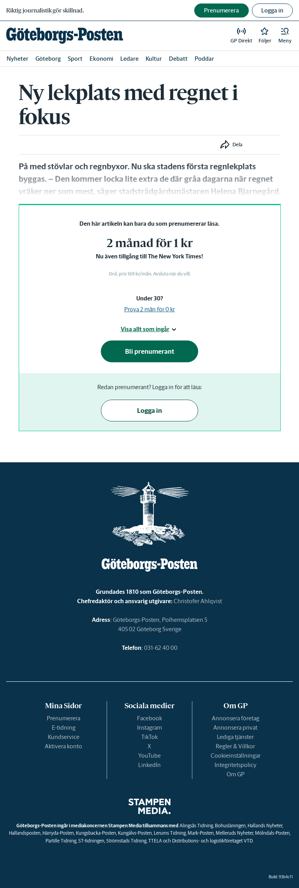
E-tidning (64, 727)
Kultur (154, 58)
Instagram (149, 727)
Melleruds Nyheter (234, 833)
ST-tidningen (91, 841)
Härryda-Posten (58, 833)
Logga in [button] (272, 10)
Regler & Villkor (235, 746)
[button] (285, 35)
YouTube (149, 755)
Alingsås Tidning (196, 825)
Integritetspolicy (236, 765)
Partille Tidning (61, 841)
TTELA (155, 841)
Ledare (129, 58)
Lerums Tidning (170, 833)
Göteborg (48, 58)
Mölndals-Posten (272, 833)
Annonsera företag (235, 718)
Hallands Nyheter (265, 825)
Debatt (178, 58)
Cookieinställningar (235, 755)
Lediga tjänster (235, 737)
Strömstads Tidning (126, 841)
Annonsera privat (235, 727)
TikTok (149, 737)
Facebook (149, 718)
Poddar (204, 58)
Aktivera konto (63, 746)
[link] (64, 36)
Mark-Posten (201, 833)
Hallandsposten (24, 833)
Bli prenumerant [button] (149, 351)
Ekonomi (101, 58)
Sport (75, 58)
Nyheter (17, 58)
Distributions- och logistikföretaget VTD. (212, 841)
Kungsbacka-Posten (96, 833)
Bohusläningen (230, 825)
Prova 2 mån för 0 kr (149, 309)
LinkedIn (149, 765)
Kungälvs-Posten (135, 833)
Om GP (235, 774)
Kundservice (63, 737)
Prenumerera (63, 718)
